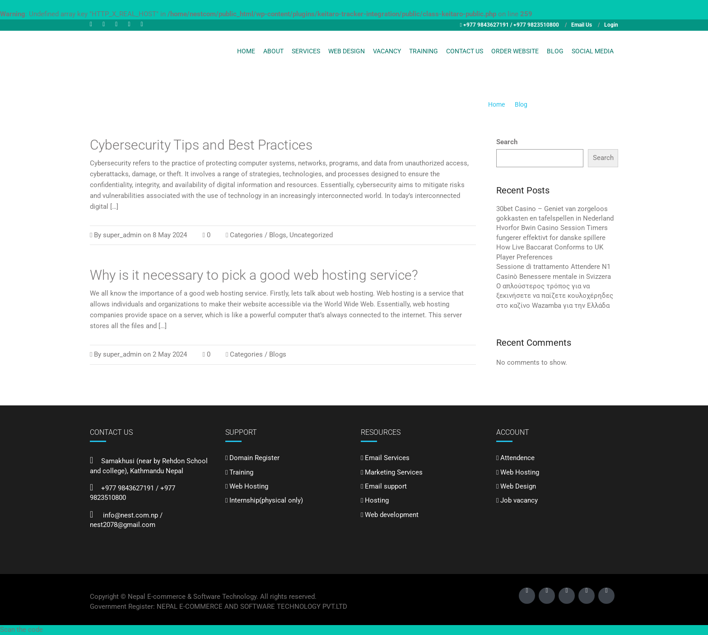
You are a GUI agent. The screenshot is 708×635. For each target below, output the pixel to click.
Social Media (593, 51)
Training (423, 51)
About (273, 51)
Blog (555, 51)
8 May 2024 (170, 235)
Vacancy (387, 51)
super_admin (122, 235)
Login (611, 25)
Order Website (515, 51)
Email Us (581, 25)
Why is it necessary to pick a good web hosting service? (254, 275)
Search (506, 142)
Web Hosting (248, 486)
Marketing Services (394, 472)
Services (306, 51)
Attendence (517, 458)
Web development (392, 515)
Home (246, 51)
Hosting (377, 500)
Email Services (387, 458)
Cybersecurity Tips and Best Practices (201, 145)
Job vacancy (519, 500)
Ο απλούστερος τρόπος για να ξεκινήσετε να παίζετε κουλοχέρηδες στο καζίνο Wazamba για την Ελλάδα (554, 296)
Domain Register (254, 458)
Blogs (277, 235)
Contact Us (464, 51)
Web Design (346, 51)
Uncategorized (311, 235)
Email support (386, 486)
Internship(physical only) (266, 500)
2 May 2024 (170, 354)
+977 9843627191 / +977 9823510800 (511, 25)
